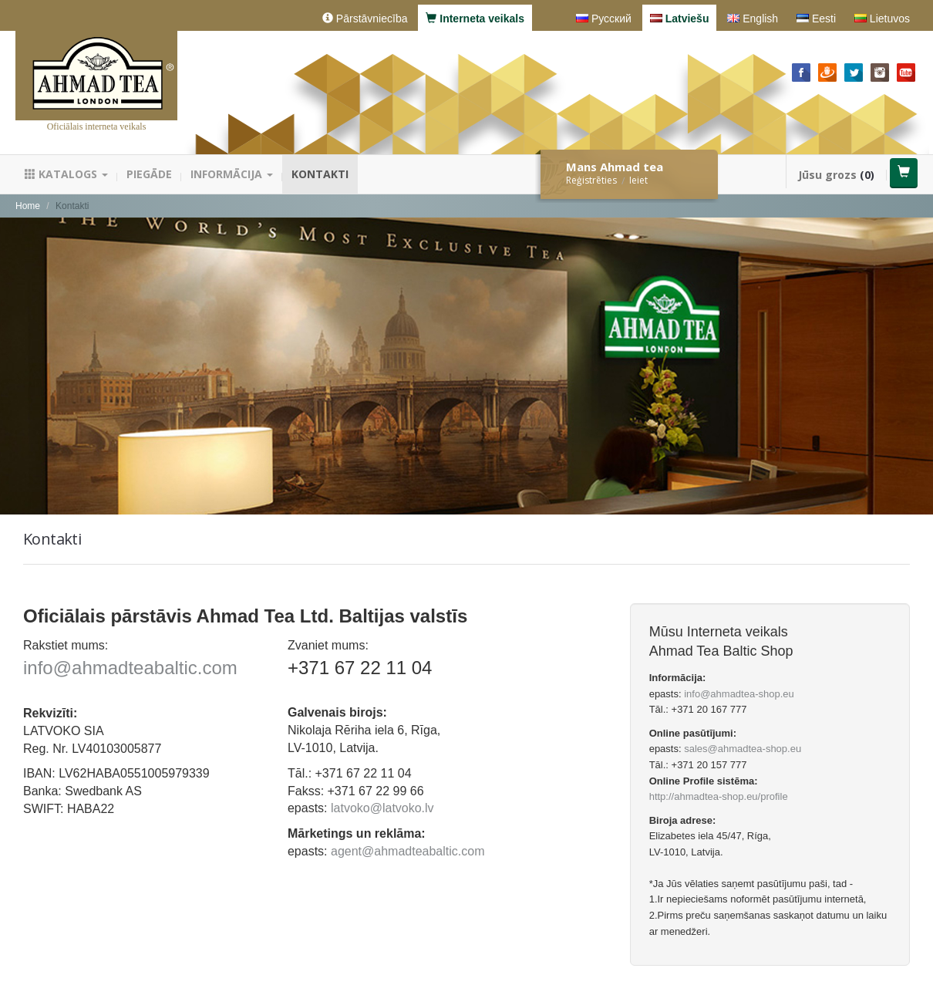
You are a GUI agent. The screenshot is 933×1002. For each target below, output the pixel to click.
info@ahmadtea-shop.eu (739, 694)
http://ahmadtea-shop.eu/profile (718, 796)
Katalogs (66, 174)
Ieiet (638, 180)
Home (27, 206)
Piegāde (149, 174)
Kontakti (320, 174)
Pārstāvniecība (365, 18)
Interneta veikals (475, 18)
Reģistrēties (591, 180)
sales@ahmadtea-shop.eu (742, 748)
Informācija (231, 174)
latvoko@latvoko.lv (382, 808)
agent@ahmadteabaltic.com (407, 851)
